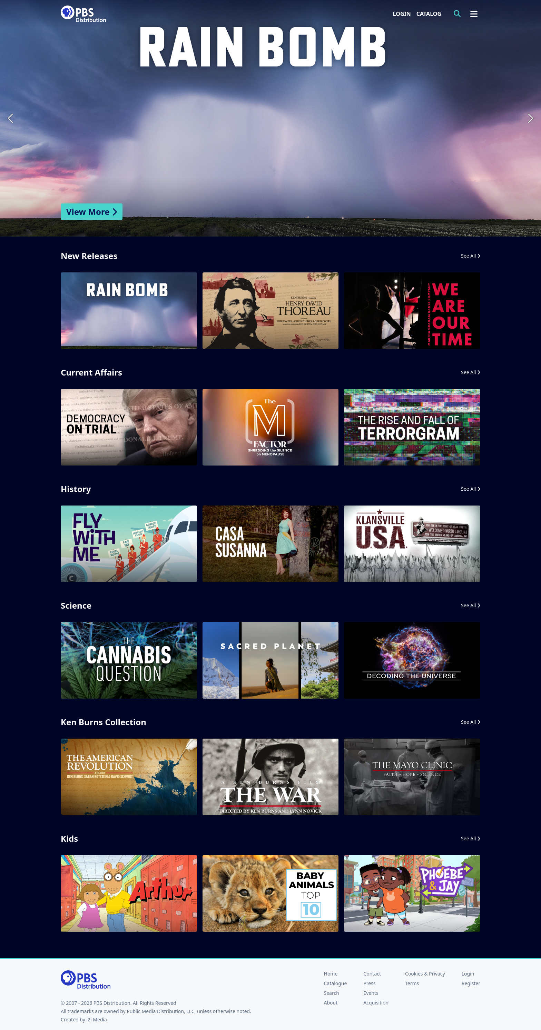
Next (530, 118)
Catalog (428, 14)
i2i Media (96, 1019)
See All (470, 255)
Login (402, 14)
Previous (11, 118)
